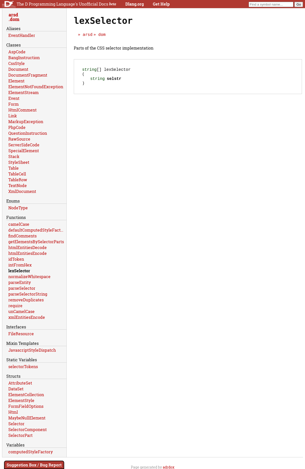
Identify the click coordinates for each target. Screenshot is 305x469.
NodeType (18, 207)
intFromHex (20, 264)
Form (13, 104)
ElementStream (23, 92)
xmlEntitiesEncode (26, 317)
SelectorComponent (27, 429)
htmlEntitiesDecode (27, 247)
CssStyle (16, 63)
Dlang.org (134, 4)
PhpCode (17, 127)
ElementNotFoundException (35, 86)
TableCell (17, 173)
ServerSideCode (23, 144)
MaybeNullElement (26, 417)
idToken (16, 259)
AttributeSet (20, 383)
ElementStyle (21, 400)
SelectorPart (20, 435)
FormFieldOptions (25, 406)
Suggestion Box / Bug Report (34, 464)
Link (12, 115)
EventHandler (21, 35)
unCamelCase (21, 311)
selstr (114, 81)
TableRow (17, 179)
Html (13, 412)
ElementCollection (26, 394)
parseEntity (19, 282)
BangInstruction (24, 57)
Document (18, 69)
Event (13, 98)
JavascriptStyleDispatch (32, 350)
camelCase (18, 224)
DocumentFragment (27, 75)
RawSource (19, 139)
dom (102, 34)
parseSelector (21, 288)
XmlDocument (22, 191)
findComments (22, 235)
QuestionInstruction (27, 133)
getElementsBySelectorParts (36, 241)
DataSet (16, 388)
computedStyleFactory (30, 451)
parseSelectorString (27, 294)
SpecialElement (23, 150)
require (15, 305)
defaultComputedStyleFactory (37, 230)
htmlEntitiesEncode (27, 253)
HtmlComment (22, 110)
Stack (13, 156)
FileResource (21, 333)
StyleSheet (18, 162)
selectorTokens (23, 366)
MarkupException (25, 121)
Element (16, 80)
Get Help (161, 4)
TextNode (17, 185)
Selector (16, 423)
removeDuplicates (26, 299)
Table (13, 168)
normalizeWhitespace (29, 276)
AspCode (17, 51)
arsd (87, 34)
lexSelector (19, 270)
